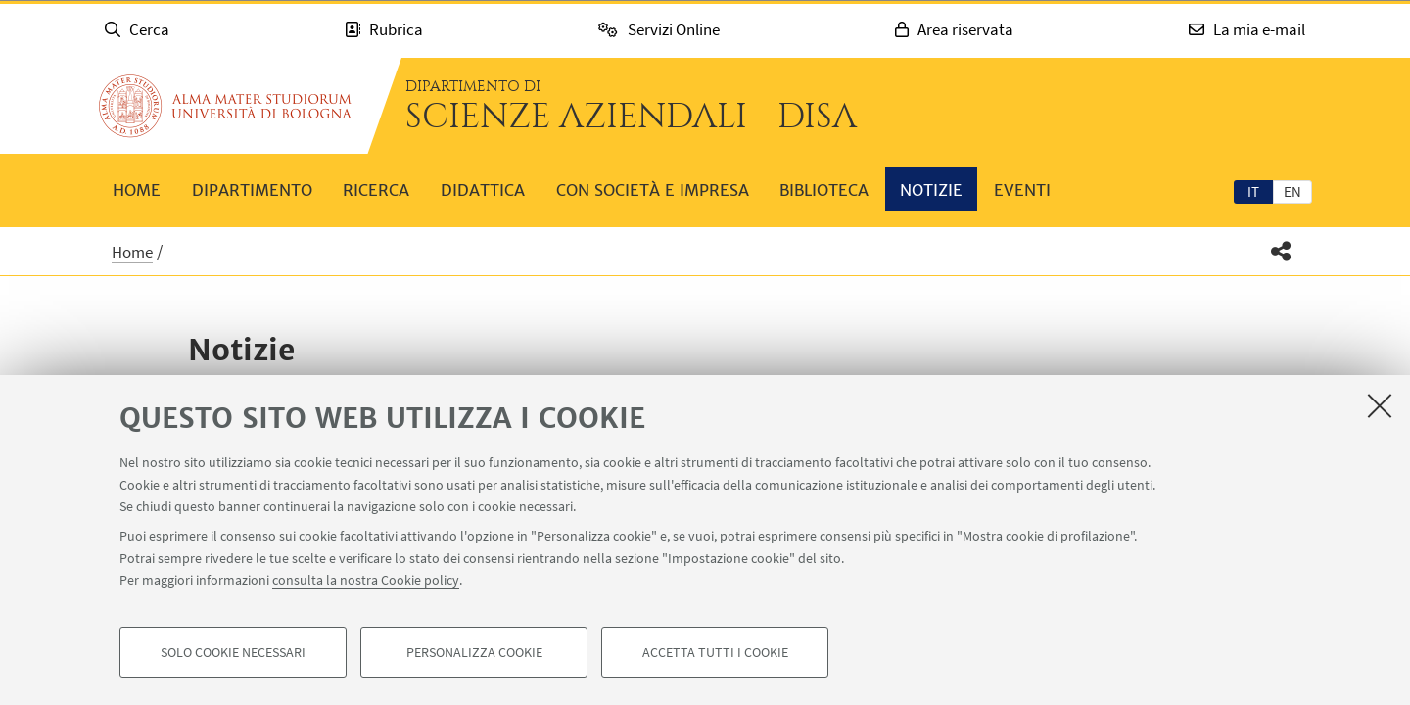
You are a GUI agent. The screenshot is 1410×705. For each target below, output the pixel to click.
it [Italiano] (1253, 191)
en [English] (1292, 191)
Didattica (483, 190)
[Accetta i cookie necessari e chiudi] (1379, 405)
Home (137, 190)
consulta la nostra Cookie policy (365, 579)
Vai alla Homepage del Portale (225, 106)
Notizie (931, 190)
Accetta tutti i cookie (715, 652)
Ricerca (376, 190)
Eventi (1022, 190)
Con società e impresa (652, 190)
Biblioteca (824, 190)
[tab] (1253, 191)
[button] (1281, 251)
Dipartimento (252, 190)
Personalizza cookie (474, 652)
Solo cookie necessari (233, 652)
